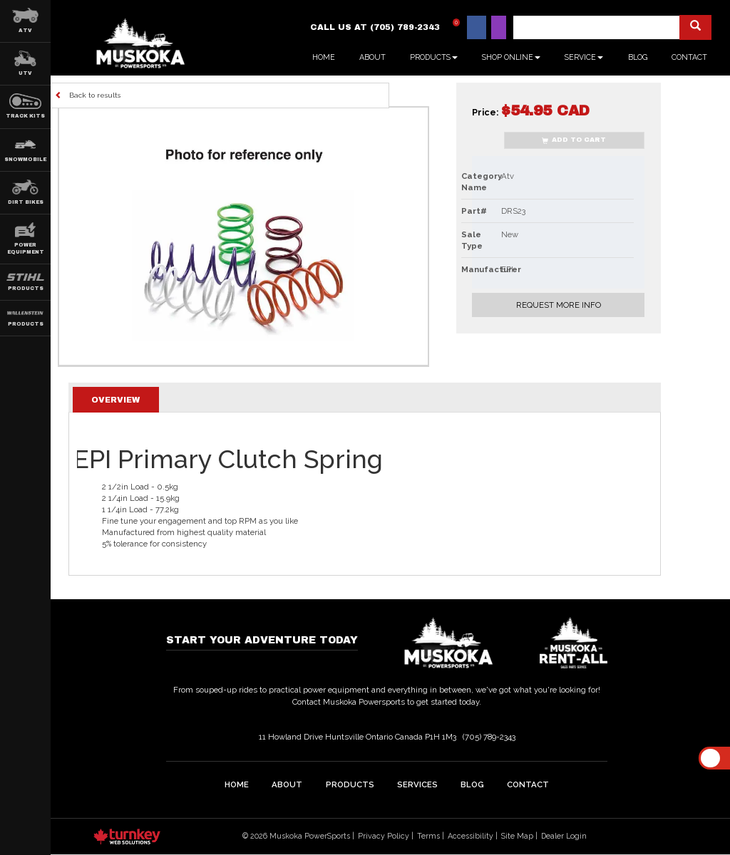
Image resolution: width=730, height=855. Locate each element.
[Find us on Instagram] (498, 27)
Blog (637, 57)
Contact (689, 57)
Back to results (87, 94)
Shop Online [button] (511, 57)
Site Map (517, 835)
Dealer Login (564, 835)
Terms (428, 835)
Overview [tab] (115, 399)
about (287, 784)
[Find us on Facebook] (476, 27)
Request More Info (558, 305)
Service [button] (584, 57)
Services (417, 784)
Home (323, 57)
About (372, 57)
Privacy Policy (383, 835)
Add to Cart (574, 140)
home (237, 784)
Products (350, 784)
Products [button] (434, 57)
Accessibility (470, 835)
